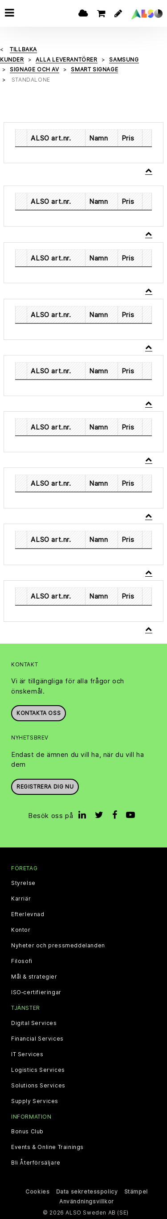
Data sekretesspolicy (87, 1191)
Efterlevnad (28, 914)
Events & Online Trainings (47, 1147)
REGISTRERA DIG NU (44, 786)
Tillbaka (23, 49)
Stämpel (136, 1191)
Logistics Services (38, 1070)
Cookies (37, 1191)
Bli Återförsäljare (36, 1163)
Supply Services (34, 1101)
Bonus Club (27, 1131)
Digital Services (34, 1023)
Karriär (21, 899)
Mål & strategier (34, 977)
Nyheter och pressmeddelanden (58, 945)
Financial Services (37, 1039)
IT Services (27, 1054)
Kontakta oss (38, 713)
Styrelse (23, 883)
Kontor (21, 930)
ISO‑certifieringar (36, 992)
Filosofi (22, 961)
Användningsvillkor (86, 1201)
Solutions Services (38, 1086)
